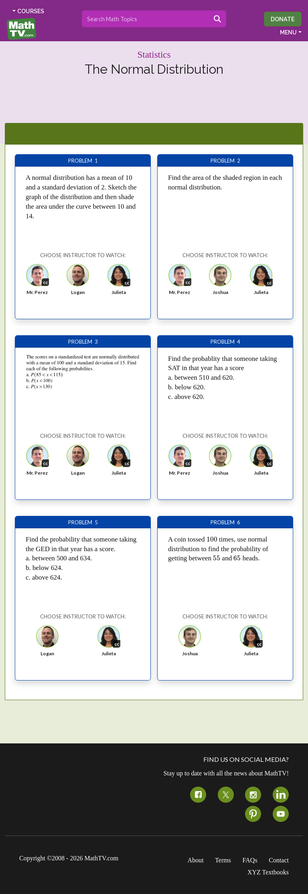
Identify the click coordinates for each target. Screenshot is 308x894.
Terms (223, 860)
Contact (279, 860)
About (196, 860)
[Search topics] (145, 18)
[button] (37, 282)
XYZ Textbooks (268, 872)
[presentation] (212, 539)
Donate (283, 19)
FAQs (250, 860)
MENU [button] (288, 32)
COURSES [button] (30, 11)
